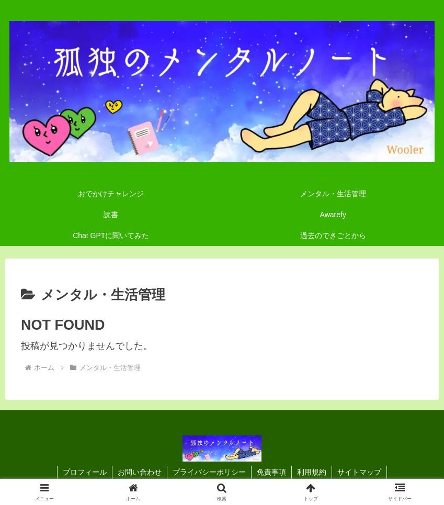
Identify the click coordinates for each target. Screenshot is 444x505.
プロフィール (85, 472)
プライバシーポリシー (209, 472)
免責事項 (271, 472)
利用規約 (311, 472)
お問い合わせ (140, 472)
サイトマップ (359, 472)
